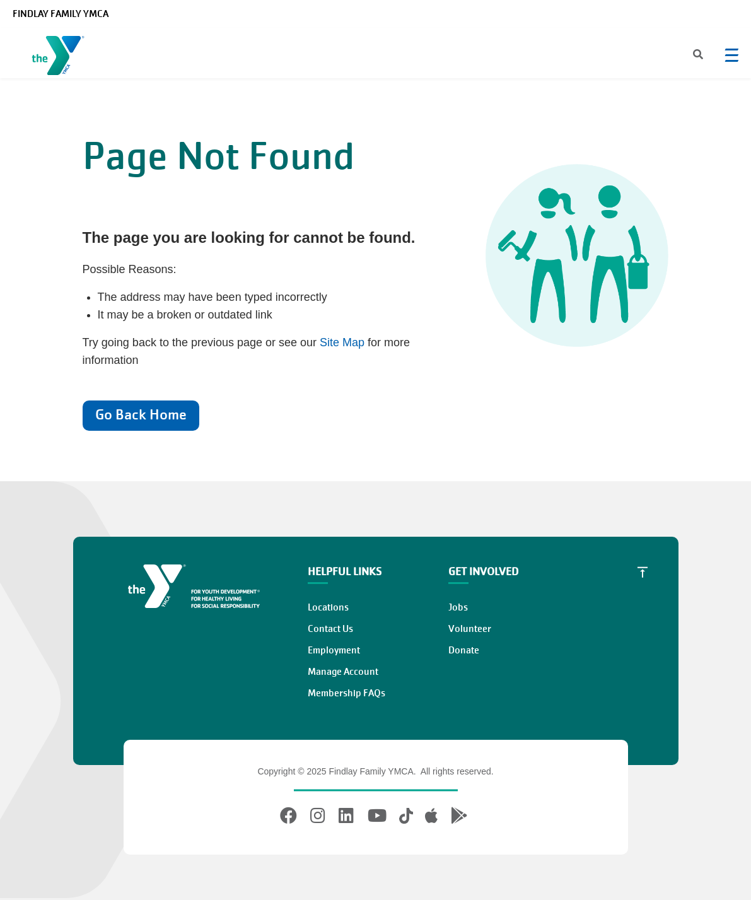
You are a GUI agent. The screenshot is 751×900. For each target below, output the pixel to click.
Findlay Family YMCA (60, 14)
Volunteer (469, 628)
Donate (463, 650)
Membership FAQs (346, 693)
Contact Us (330, 628)
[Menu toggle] (731, 55)
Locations (328, 607)
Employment (334, 650)
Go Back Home (141, 415)
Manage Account (343, 671)
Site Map (342, 342)
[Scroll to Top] (642, 572)
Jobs (458, 607)
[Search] (687, 55)
